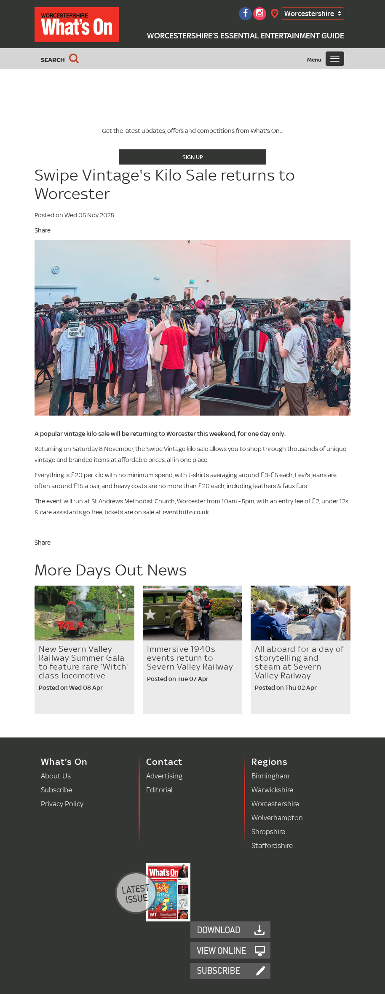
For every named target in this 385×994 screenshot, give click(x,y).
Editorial (159, 789)
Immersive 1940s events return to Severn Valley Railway (190, 658)
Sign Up (192, 157)
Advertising (164, 775)
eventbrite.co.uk (186, 512)
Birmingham (270, 775)
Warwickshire (272, 789)
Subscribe (56, 789)
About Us (56, 775)
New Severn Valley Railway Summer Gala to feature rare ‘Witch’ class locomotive (83, 662)
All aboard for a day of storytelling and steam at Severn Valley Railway (299, 662)
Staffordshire (272, 845)
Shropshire (268, 831)
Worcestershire (309, 13)
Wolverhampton (277, 817)
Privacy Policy (62, 803)
